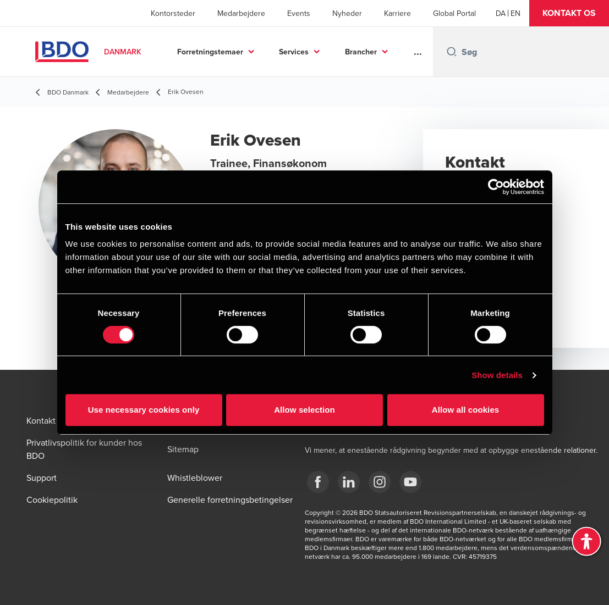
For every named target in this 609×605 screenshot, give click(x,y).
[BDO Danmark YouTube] (410, 482)
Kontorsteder (173, 13)
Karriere (397, 13)
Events (298, 13)
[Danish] (501, 13)
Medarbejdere (241, 13)
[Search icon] (451, 51)
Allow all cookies (466, 409)
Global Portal (454, 13)
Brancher (361, 51)
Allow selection (304, 409)
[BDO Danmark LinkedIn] (349, 482)
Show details (497, 375)
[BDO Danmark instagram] (379, 482)
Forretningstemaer (210, 51)
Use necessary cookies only (144, 409)
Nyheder (347, 13)
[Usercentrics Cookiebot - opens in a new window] (496, 187)
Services (294, 51)
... (418, 52)
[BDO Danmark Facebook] (318, 482)
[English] (515, 13)
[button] (569, 13)
